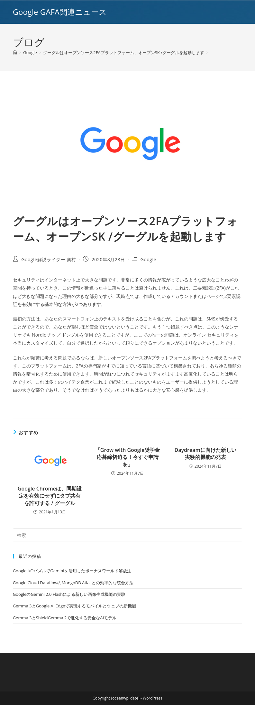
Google (148, 259)
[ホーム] (15, 52)
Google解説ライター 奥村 (48, 259)
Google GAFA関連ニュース (60, 11)
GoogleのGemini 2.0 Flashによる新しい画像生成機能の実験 (69, 594)
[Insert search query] (127, 535)
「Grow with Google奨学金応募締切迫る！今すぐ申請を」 (127, 457)
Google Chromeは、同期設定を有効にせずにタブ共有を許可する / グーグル (50, 496)
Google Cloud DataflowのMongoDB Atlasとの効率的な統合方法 (73, 583)
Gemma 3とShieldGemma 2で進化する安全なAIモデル (64, 618)
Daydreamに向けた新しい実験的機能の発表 (205, 453)
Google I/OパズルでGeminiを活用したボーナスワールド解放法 (72, 571)
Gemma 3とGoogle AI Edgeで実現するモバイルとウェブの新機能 (74, 606)
